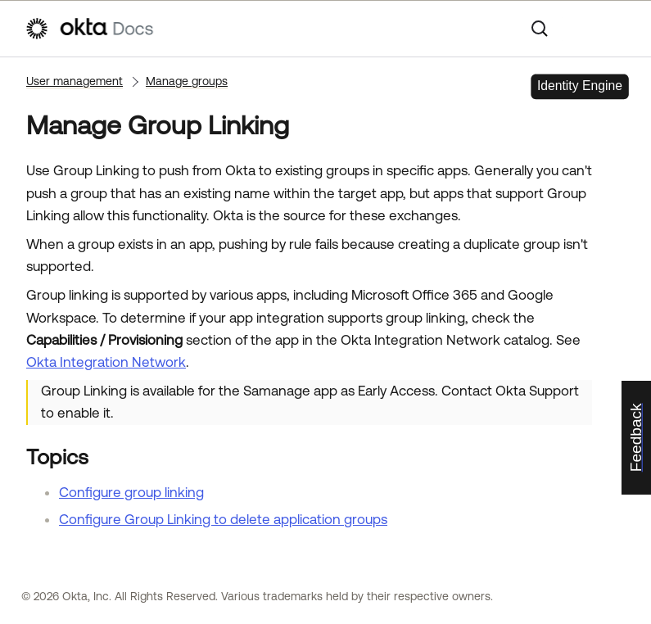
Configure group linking (131, 492)
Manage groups (187, 81)
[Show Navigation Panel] (618, 29)
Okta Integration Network (106, 362)
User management (74, 81)
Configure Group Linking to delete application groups (223, 519)
